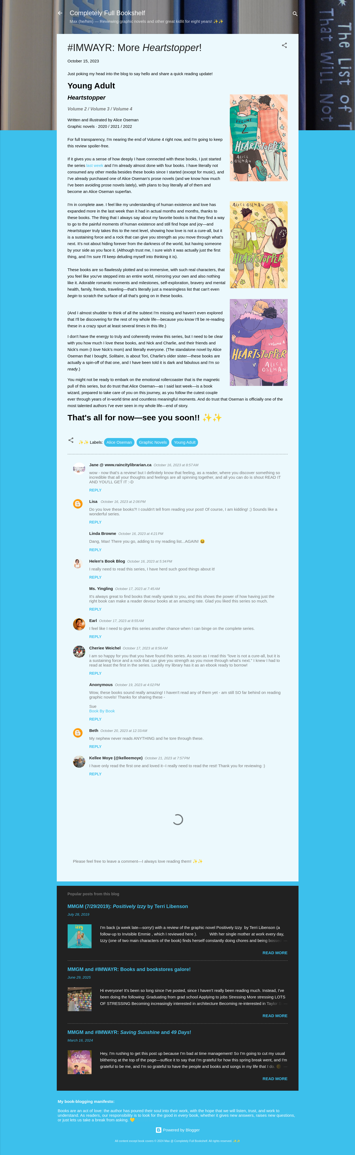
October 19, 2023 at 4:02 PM (137, 685)
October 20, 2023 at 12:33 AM (123, 731)
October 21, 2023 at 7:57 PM (167, 758)
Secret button (148, 1120)
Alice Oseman (119, 442)
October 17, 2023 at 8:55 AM (121, 621)
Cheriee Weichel (105, 648)
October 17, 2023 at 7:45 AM (137, 589)
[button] (284, 46)
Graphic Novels (153, 442)
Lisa (94, 501)
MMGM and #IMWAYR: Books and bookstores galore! (129, 969)
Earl (93, 620)
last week (94, 165)
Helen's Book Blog (107, 561)
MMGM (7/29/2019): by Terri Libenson (128, 906)
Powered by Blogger (177, 1130)
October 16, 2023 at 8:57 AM (176, 465)
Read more (275, 952)
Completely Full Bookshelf (107, 13)
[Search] (295, 15)
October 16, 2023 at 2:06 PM (123, 502)
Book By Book (102, 711)
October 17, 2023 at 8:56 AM (145, 648)
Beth (93, 730)
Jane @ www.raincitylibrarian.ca (120, 464)
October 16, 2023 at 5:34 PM (149, 561)
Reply (95, 490)
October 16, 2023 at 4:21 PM (140, 534)
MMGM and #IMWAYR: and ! (129, 1032)
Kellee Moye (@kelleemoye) (116, 758)
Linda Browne (102, 533)
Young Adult (185, 442)
